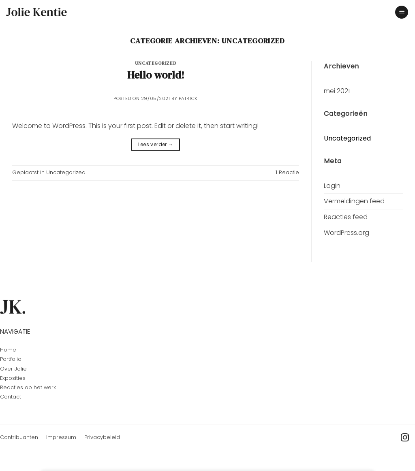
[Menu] (401, 12)
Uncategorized (155, 63)
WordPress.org (346, 232)
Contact (10, 396)
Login (332, 185)
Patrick (188, 98)
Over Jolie (13, 368)
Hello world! (155, 75)
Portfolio (10, 359)
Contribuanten (19, 437)
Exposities (13, 378)
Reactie (287, 172)
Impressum (61, 437)
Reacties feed (346, 217)
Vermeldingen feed (354, 201)
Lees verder (155, 144)
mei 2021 (337, 91)
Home (8, 349)
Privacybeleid (102, 437)
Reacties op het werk (28, 387)
